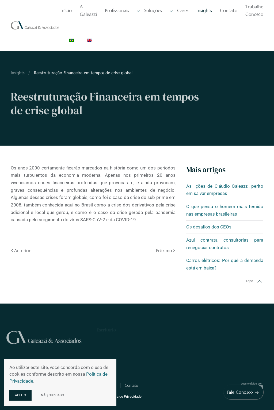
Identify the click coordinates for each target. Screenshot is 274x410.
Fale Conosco (243, 392)
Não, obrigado (52, 395)
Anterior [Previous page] (21, 250)
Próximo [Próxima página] (165, 250)
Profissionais (117, 10)
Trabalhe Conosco (254, 10)
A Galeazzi (88, 10)
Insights (204, 10)
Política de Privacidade (124, 396)
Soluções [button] (149, 10)
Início (66, 10)
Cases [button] (179, 10)
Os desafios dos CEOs (208, 227)
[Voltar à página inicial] (35, 25)
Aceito (20, 395)
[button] (259, 281)
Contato (228, 10)
